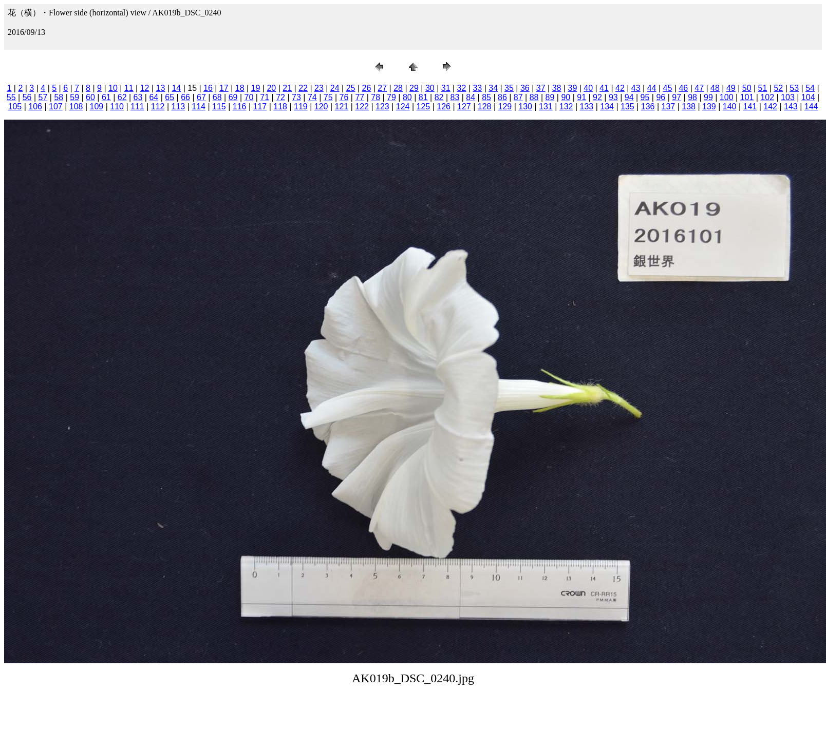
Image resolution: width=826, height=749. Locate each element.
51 (762, 88)
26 (366, 88)
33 (477, 88)
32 (461, 88)
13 (160, 88)
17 (224, 88)
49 (731, 88)
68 (217, 97)
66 (185, 97)
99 (708, 97)
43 (636, 88)
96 (660, 97)
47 (699, 88)
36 (525, 88)
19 (255, 88)
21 (287, 88)
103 (788, 97)
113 (178, 106)
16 (208, 88)
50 (747, 88)
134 (607, 106)
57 (43, 97)
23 (319, 88)
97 (676, 97)
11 (129, 88)
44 (651, 88)
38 (556, 88)
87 (518, 97)
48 (715, 88)
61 (106, 97)
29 (414, 88)
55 (11, 97)
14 (176, 88)
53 (794, 88)
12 (144, 88)
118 (280, 106)
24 (335, 88)
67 (201, 97)
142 (770, 106)
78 (375, 97)
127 (464, 106)
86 (502, 97)
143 (791, 106)
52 (778, 88)
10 (113, 88)
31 (445, 88)
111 (137, 106)
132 (566, 106)
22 (303, 88)
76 (344, 97)
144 (811, 106)
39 (572, 88)
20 (271, 88)
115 (219, 106)
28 (398, 88)
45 (667, 88)
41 (604, 88)
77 (359, 97)
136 (648, 106)
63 (138, 97)
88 (534, 97)
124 (403, 106)
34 (493, 88)
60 (90, 97)
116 (240, 106)
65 (169, 97)
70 (249, 97)
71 (264, 97)
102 (767, 97)
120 (321, 106)
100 (727, 97)
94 (629, 97)
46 (683, 88)
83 (454, 97)
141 (750, 106)
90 (565, 97)
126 (443, 106)
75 (328, 97)
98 (692, 97)
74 (312, 97)
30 (430, 88)
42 (620, 88)
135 (627, 106)
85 (486, 97)
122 (362, 106)
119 (301, 106)
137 (668, 106)
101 (747, 97)
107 (56, 106)
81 (423, 97)
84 (470, 97)
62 (122, 97)
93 (613, 97)
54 (810, 88)
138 (689, 106)
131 (546, 106)
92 (597, 97)
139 (709, 106)
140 (730, 106)
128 (485, 106)
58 (58, 97)
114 (198, 106)
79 (391, 97)
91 (581, 97)
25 (350, 88)
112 (158, 106)
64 (153, 97)
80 (407, 97)
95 (645, 97)
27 (382, 88)
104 (808, 97)
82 (439, 97)
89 (550, 97)
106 (35, 106)
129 (505, 106)
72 (280, 97)
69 (233, 97)
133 (587, 106)
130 (525, 106)
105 (15, 106)
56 (27, 97)
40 (588, 88)
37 (541, 88)
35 (509, 88)
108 (76, 106)
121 (342, 106)
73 (296, 97)
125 (423, 106)
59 (74, 97)
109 (97, 106)
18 (240, 88)
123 (382, 106)
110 (117, 106)
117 (260, 106)
